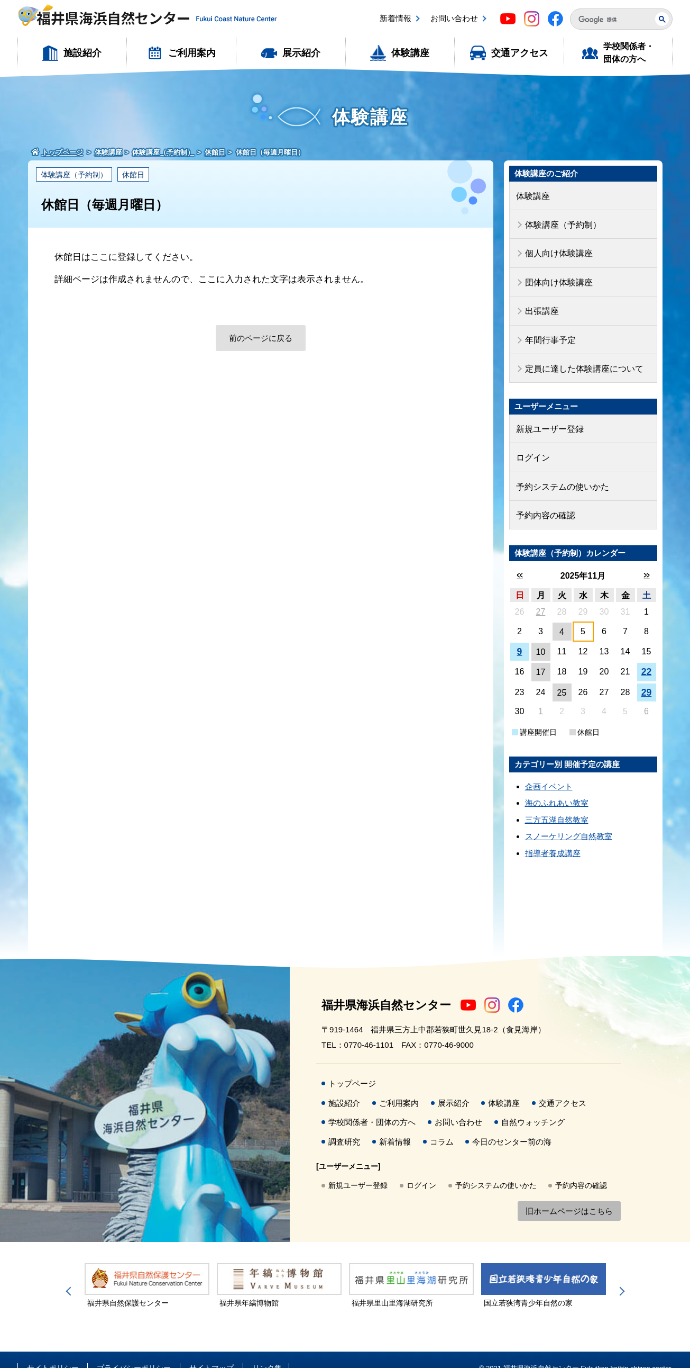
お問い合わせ (454, 18)
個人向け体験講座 (556, 249)
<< (519, 558)
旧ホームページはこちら (569, 1194)
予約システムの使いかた (559, 471)
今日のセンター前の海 (511, 1124)
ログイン (532, 444)
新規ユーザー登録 (547, 417)
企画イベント (549, 769)
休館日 (133, 174)
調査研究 (344, 1124)
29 (646, 675)
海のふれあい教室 (556, 785)
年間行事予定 (549, 331)
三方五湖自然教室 (556, 802)
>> (646, 558)
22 (646, 655)
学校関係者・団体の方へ (628, 53)
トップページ (352, 1066)
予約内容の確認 (544, 498)
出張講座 (541, 304)
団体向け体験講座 (556, 276)
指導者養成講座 (553, 836)
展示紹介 (301, 53)
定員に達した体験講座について (580, 358)
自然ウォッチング (533, 1105)
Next (620, 1275)
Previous (70, 1275)
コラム (442, 1124)
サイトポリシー (53, 1351)
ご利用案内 (192, 53)
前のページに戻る (260, 338)
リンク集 (267, 1351)
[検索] (608, 19)
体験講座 (410, 53)
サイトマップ (211, 1351)
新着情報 (395, 18)
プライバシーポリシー (134, 1351)
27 (541, 594)
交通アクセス (519, 53)
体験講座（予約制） (74, 174)
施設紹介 (82, 53)
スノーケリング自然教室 (568, 819)
